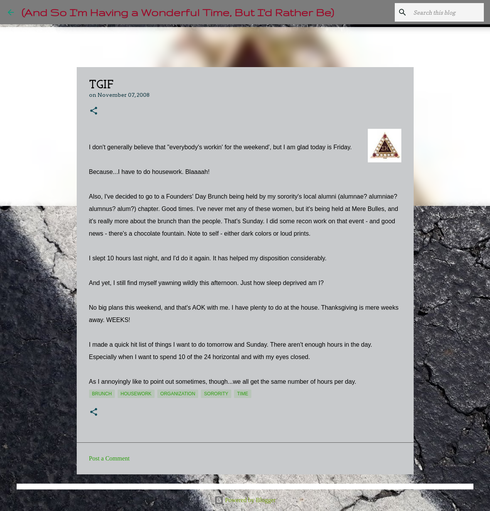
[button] (93, 111)
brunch (102, 393)
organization (177, 393)
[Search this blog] (443, 12)
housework (136, 393)
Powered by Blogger (245, 500)
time (242, 393)
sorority (216, 393)
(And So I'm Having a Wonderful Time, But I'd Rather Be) (178, 12)
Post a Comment (109, 458)
